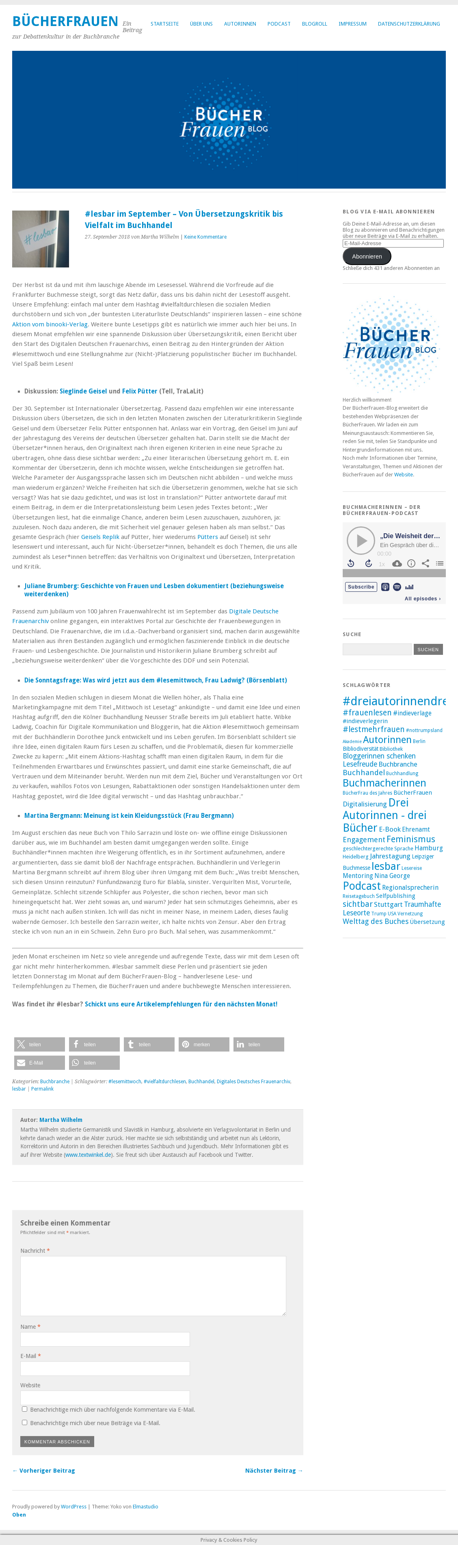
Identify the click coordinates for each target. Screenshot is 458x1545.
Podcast (279, 24)
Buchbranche (54, 1081)
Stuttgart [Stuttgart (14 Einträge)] (388, 904)
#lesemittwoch (124, 1081)
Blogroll (314, 24)
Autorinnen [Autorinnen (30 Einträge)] (387, 739)
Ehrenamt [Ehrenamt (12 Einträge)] (416, 829)
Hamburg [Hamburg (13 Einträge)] (429, 848)
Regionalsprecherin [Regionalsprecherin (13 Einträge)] (410, 887)
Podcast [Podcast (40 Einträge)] (362, 886)
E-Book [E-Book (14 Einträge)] (390, 829)
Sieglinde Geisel (83, 391)
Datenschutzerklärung (409, 24)
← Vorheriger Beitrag (43, 1470)
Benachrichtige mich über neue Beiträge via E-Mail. (95, 1423)
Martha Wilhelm (60, 1120)
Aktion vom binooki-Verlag (50, 324)
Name (30, 1326)
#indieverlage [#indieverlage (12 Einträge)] (412, 713)
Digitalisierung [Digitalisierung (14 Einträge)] (365, 804)
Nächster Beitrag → (274, 1470)
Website (30, 1385)
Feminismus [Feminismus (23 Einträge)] (411, 839)
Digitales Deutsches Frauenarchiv (253, 1081)
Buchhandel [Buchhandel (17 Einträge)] (364, 772)
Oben (19, 1515)
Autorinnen (240, 24)
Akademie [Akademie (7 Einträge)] (352, 741)
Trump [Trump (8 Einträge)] (379, 914)
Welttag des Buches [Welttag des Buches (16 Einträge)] (375, 921)
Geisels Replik (100, 537)
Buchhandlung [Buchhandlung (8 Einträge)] (402, 773)
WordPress (73, 1507)
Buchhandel (201, 1081)
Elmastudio (145, 1507)
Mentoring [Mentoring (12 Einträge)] (358, 876)
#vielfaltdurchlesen (165, 1081)
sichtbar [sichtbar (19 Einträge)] (358, 904)
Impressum (353, 24)
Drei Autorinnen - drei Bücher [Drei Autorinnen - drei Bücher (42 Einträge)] (385, 815)
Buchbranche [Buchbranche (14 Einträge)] (397, 764)
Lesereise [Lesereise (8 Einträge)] (412, 868)
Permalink (42, 1089)
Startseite (165, 24)
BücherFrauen (65, 21)
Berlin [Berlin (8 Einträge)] (419, 741)
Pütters (207, 537)
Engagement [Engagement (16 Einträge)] (364, 839)
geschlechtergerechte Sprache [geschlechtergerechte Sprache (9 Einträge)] (378, 848)
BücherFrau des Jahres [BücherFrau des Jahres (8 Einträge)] (367, 793)
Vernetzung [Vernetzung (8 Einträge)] (410, 914)
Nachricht (35, 1250)
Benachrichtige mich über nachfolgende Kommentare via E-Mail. (112, 1409)
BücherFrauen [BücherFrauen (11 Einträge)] (412, 792)
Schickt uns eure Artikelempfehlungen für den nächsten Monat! (181, 1004)
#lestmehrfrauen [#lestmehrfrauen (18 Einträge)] (374, 729)
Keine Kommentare (205, 237)
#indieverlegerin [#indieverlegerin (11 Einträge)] (365, 721)
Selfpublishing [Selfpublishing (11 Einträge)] (395, 896)
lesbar (19, 1089)
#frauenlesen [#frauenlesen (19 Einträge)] (367, 712)
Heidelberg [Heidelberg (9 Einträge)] (356, 857)
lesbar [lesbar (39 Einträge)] (386, 866)
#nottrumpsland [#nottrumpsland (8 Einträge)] (424, 730)
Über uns (201, 24)
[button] (39, 1044)
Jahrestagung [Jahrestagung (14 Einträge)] (390, 856)
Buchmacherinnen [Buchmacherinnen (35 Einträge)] (384, 783)
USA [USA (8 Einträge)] (392, 914)
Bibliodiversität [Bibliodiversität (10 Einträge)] (360, 748)
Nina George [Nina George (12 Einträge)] (392, 876)
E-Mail (30, 1356)
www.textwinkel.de (88, 1155)
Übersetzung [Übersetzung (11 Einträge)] (427, 922)
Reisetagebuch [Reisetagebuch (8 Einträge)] (359, 896)
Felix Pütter (140, 391)
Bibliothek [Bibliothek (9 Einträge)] (391, 749)
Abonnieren (367, 256)
